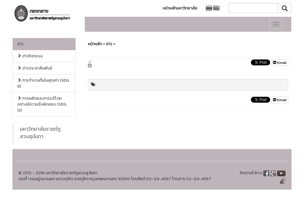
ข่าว (20, 44)
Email (279, 62)
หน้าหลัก (95, 44)
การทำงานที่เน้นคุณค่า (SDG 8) (43, 83)
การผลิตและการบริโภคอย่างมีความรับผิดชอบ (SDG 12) (41, 104)
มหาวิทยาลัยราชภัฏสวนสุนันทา (40, 132)
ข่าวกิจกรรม (30, 56)
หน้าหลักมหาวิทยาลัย (180, 8)
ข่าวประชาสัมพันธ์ (34, 68)
